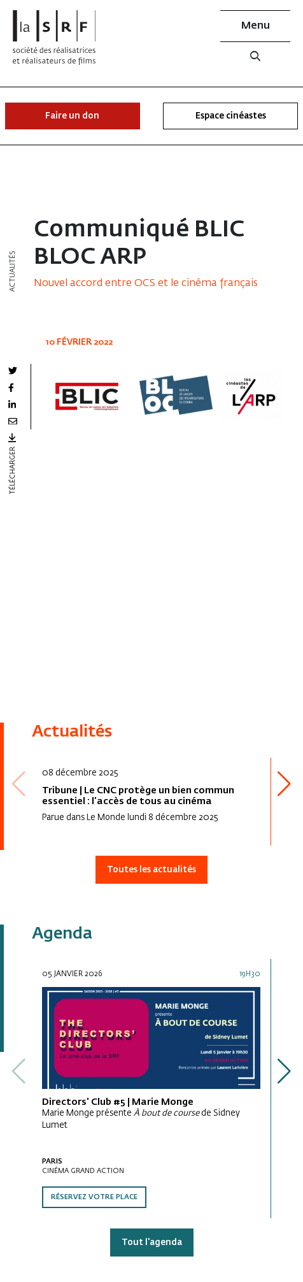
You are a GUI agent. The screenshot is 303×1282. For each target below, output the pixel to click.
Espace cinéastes (230, 116)
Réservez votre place (94, 1197)
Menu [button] (255, 26)
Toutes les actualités (151, 870)
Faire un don (72, 116)
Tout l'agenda (152, 1243)
